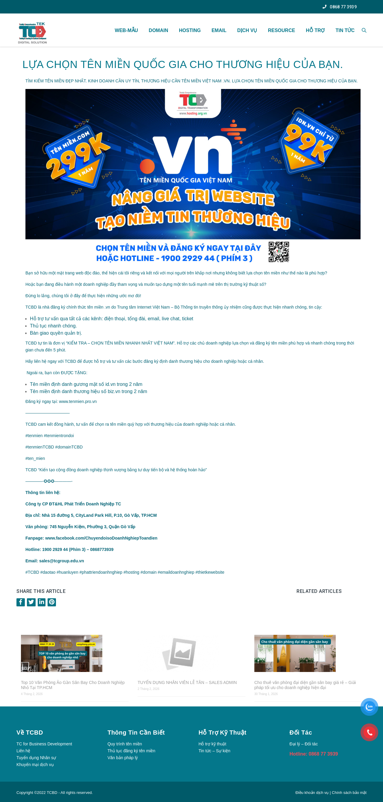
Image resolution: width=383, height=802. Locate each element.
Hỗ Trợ (315, 30)
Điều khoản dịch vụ (312, 792)
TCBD (52, 792)
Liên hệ (23, 750)
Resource (281, 30)
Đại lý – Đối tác (304, 743)
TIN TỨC (345, 30)
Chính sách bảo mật (349, 792)
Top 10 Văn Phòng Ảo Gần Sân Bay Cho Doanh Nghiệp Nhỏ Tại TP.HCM (72, 685)
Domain (158, 30)
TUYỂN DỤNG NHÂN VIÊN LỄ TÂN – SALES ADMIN (187, 682)
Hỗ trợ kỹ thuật (212, 743)
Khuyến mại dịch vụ (35, 764)
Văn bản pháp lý (122, 757)
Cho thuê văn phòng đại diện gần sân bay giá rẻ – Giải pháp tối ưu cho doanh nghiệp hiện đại (305, 685)
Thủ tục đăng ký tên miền (131, 750)
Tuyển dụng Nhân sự (36, 757)
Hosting (190, 30)
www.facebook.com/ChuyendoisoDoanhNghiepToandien (101, 538)
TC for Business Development (44, 743)
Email (219, 30)
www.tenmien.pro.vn (78, 401)
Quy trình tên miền (124, 743)
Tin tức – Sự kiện (214, 750)
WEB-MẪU (126, 30)
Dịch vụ (247, 30)
